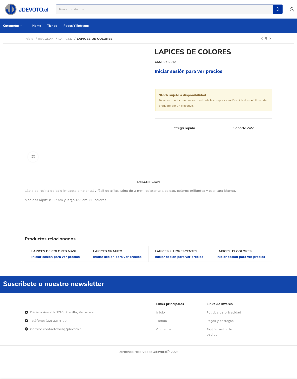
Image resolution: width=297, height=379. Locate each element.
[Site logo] (26, 9)
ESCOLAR (46, 39)
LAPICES (65, 39)
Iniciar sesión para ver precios (188, 71)
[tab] (148, 182)
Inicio (29, 39)
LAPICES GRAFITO (107, 251)
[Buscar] (169, 9)
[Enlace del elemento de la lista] (180, 312)
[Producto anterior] (262, 39)
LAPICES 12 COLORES (234, 251)
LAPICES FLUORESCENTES (176, 251)
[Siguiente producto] (270, 39)
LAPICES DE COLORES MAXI (53, 251)
